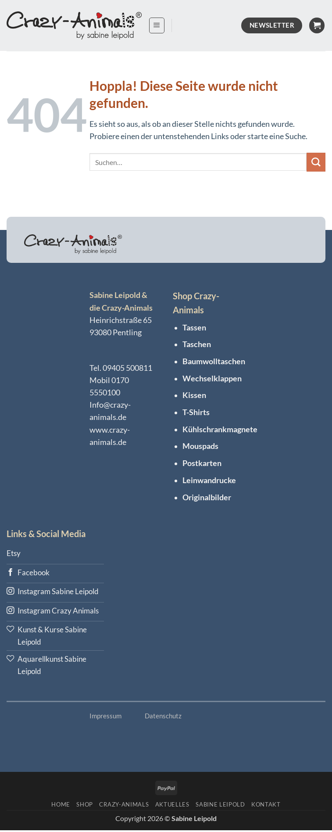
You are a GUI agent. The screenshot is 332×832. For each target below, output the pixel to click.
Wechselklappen (212, 378)
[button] (156, 25)
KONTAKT (266, 805)
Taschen (196, 344)
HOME (60, 805)
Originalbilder (206, 497)
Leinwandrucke (209, 480)
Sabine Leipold (220, 805)
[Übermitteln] (316, 162)
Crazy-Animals (124, 805)
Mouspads (200, 446)
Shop (84, 805)
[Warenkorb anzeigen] (317, 25)
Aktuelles (172, 805)
